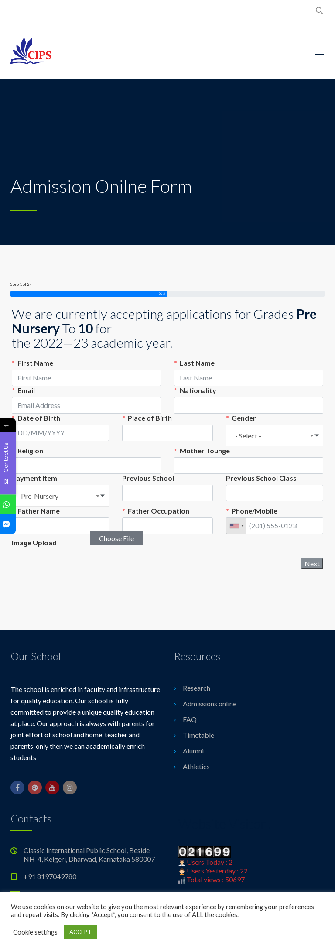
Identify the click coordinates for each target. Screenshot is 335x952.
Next (312, 563)
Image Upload (34, 542)
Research (196, 688)
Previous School (148, 478)
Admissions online (209, 703)
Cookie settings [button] (35, 932)
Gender (244, 418)
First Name (35, 363)
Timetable (198, 735)
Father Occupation (158, 511)
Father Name (38, 511)
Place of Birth (150, 418)
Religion (30, 450)
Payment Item (34, 478)
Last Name (197, 363)
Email (26, 390)
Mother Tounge (205, 450)
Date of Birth (38, 418)
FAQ (190, 719)
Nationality (198, 390)
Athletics (196, 766)
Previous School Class (261, 478)
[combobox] (274, 435)
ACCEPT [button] (80, 931)
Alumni (193, 751)
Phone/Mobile (254, 511)
